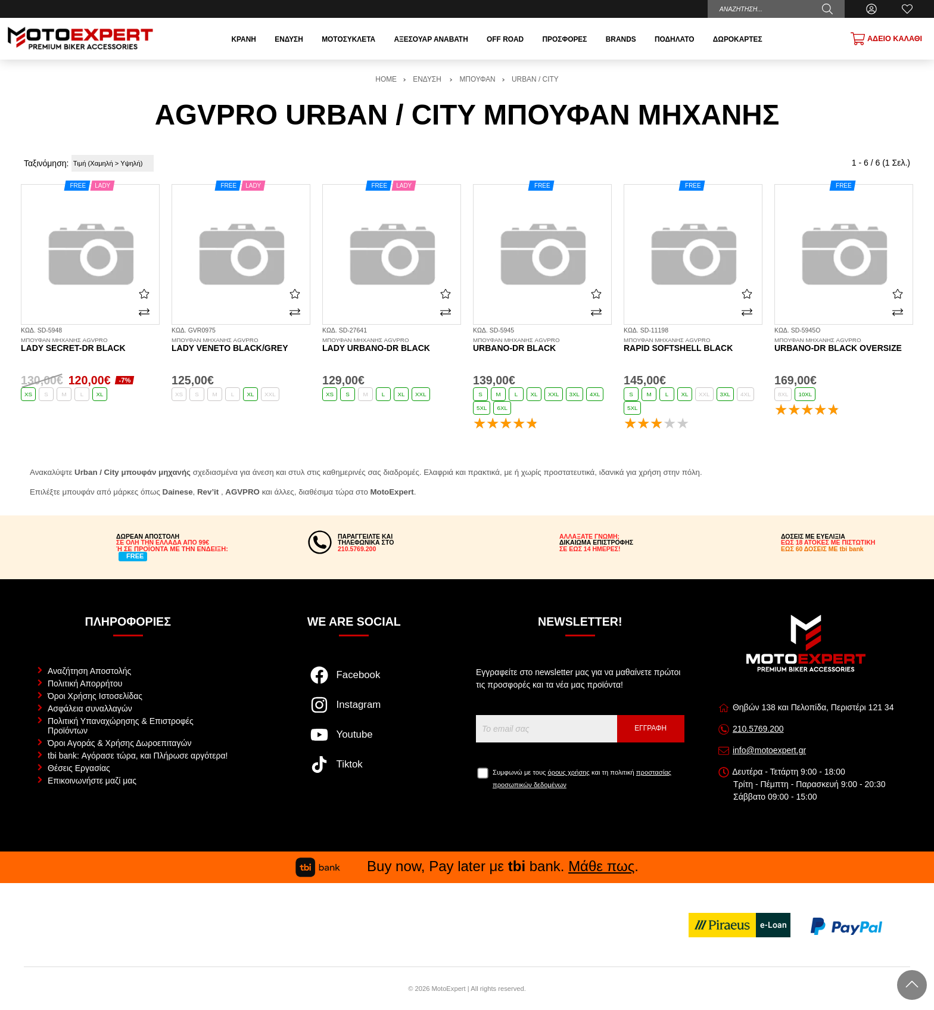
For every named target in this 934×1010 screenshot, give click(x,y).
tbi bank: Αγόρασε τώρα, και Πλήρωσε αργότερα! (138, 755)
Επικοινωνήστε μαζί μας (92, 780)
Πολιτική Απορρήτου (85, 683)
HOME (386, 79)
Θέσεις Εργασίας (79, 768)
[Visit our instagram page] (354, 711)
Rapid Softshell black (693, 345)
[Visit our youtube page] (354, 741)
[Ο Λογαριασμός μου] (871, 9)
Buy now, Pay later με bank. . (467, 866)
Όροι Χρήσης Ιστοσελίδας (95, 696)
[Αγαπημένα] (907, 9)
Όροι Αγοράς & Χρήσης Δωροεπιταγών (119, 743)
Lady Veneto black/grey (241, 345)
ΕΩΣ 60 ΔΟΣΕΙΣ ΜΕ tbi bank (822, 548)
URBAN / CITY (535, 79)
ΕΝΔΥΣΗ (428, 79)
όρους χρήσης (569, 772)
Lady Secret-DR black (90, 345)
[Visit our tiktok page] (354, 770)
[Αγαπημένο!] (144, 294)
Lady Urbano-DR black (391, 345)
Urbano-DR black (542, 345)
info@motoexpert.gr (769, 750)
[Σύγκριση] (144, 312)
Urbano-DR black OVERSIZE (843, 345)
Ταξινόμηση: (46, 163)
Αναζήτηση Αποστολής (89, 671)
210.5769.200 (758, 729)
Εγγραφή (650, 728)
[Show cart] (886, 39)
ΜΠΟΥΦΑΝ (477, 79)
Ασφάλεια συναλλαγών (90, 708)
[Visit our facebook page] (354, 681)
